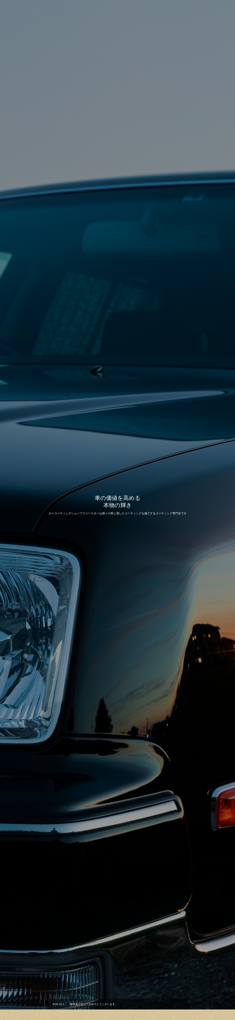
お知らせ (186, 9)
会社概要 (202, 9)
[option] (117, 88)
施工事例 (118, 609)
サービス (159, 9)
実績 (172, 9)
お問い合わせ (221, 9)
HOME (76, 1004)
